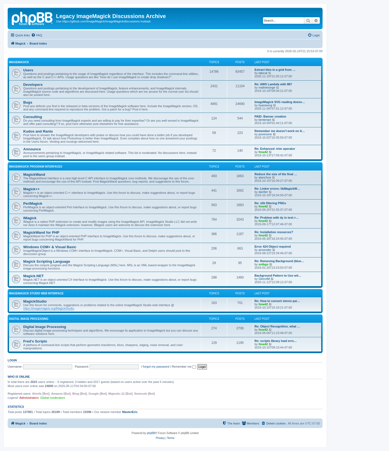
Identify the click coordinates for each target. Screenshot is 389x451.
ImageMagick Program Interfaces (35, 166)
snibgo (263, 264)
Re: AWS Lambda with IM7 (273, 84)
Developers (33, 85)
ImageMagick (19, 62)
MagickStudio (35, 301)
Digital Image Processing (28, 318)
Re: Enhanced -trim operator (275, 148)
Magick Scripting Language (46, 261)
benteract (265, 119)
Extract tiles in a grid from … (275, 69)
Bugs (27, 102)
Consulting (32, 117)
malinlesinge (267, 87)
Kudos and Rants (38, 131)
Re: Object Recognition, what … (277, 326)
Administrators (29, 397)
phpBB (151, 433)
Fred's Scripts (35, 341)
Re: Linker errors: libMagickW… (277, 188)
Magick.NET (33, 276)
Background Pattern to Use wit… (278, 275)
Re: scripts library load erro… (276, 340)
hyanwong (265, 105)
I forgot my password (155, 366)
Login (12, 360)
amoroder (265, 249)
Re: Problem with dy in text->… (277, 217)
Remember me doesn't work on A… (280, 131)
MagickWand (34, 174)
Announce (32, 149)
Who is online (19, 376)
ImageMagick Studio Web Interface (36, 293)
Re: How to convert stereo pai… (277, 301)
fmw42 (263, 152)
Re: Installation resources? (274, 232)
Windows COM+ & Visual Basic (49, 247)
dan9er (263, 192)
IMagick (29, 218)
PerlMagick (32, 203)
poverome (265, 134)
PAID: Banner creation (270, 116)
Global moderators (52, 397)
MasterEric (130, 412)
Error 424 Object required (273, 246)
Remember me (184, 366)
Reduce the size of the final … (276, 174)
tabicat (263, 73)
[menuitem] (36, 35)
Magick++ (31, 189)
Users (28, 70)
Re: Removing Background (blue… (279, 261)
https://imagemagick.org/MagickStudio (48, 308)
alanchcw (265, 177)
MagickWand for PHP (41, 232)
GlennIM (264, 278)
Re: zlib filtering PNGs (270, 203)
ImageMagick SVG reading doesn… (280, 102)
